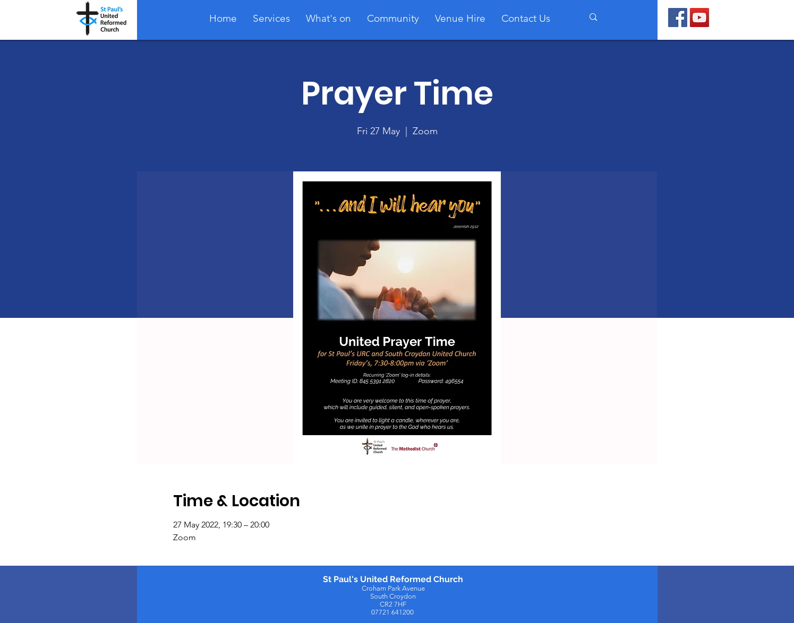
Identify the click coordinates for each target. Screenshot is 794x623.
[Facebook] (677, 17)
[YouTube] (699, 17)
